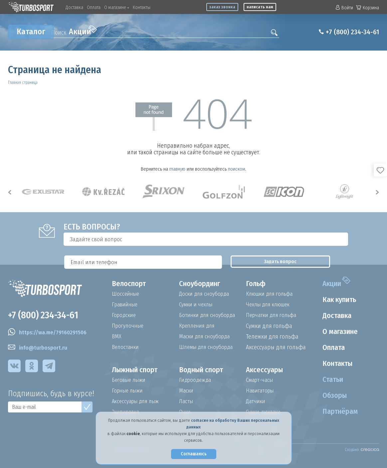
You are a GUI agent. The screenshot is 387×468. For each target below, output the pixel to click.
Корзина (367, 8)
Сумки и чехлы (197, 305)
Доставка (74, 7)
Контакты (141, 7)
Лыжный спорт (138, 370)
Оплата (93, 7)
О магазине (116, 7)
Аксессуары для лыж (138, 401)
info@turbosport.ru (39, 349)
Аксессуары (266, 370)
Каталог (31, 31)
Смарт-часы (261, 380)
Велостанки (126, 347)
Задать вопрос (346, 239)
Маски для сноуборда (206, 337)
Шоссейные (126, 294)
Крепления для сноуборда (199, 326)
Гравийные (126, 305)
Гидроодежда (196, 380)
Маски (186, 391)
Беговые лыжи (130, 380)
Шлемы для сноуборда (208, 347)
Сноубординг (202, 284)
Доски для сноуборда (206, 294)
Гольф (257, 284)
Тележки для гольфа (272, 337)
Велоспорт (130, 284)
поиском (236, 169)
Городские (125, 315)
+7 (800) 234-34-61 (348, 32)
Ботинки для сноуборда (209, 315)
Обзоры (330, 395)
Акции (83, 31)
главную (177, 169)
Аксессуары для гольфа (276, 347)
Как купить (337, 300)
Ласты (186, 401)
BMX (117, 337)
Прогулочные (129, 326)
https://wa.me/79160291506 (51, 334)
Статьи (329, 380)
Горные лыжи (129, 391)
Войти (344, 8)
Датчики (256, 401)
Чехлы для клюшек (270, 305)
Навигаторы (261, 391)
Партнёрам (337, 411)
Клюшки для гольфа (272, 294)
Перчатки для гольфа (273, 315)
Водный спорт (204, 370)
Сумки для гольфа (269, 326)
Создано (362, 449)
